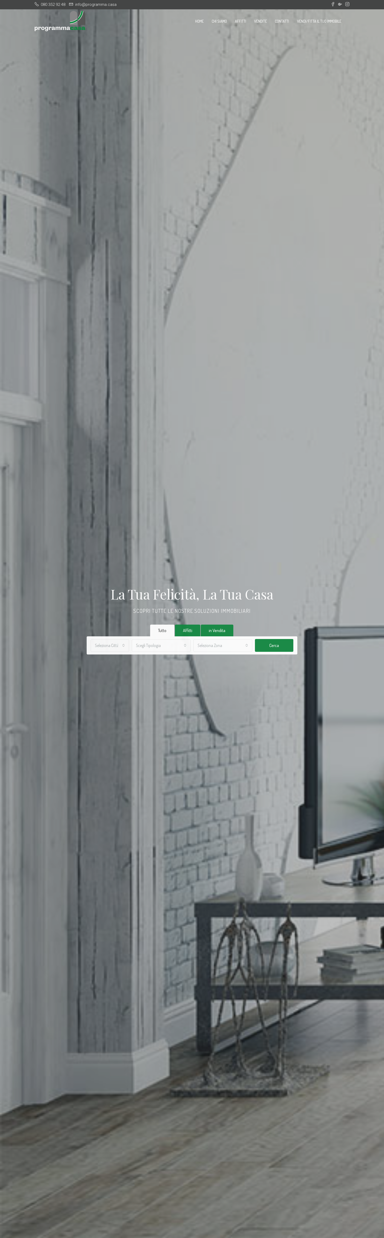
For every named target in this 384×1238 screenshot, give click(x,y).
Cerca (274, 645)
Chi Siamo (219, 21)
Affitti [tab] (187, 630)
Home (199, 21)
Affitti (240, 21)
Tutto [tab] (162, 630)
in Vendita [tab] (217, 630)
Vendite (260, 21)
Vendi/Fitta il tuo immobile (319, 21)
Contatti (282, 21)
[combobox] (110, 645)
